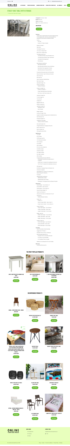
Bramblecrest (30, 431)
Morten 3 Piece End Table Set (35, 315)
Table (46, 17)
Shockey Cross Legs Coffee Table (54, 346)
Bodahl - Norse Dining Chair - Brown (16, 310)
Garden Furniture (40, 5)
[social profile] (12, 1)
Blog (65, 5)
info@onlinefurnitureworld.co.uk (57, 1)
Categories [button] (22, 5)
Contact (43, 442)
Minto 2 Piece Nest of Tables (16, 382)
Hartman (30, 433)
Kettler (29, 435)
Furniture (42, 17)
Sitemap (60, 442)
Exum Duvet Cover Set (54, 382)
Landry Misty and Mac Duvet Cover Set (54, 413)
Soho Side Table (35, 346)
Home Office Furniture (51, 5)
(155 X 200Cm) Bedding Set (35, 274)
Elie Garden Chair (35, 413)
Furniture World (31, 5)
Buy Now (39, 28)
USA (50, 1)
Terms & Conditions (49, 442)
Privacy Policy (55, 442)
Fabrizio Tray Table (54, 315)
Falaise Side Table (35, 382)
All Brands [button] (59, 5)
